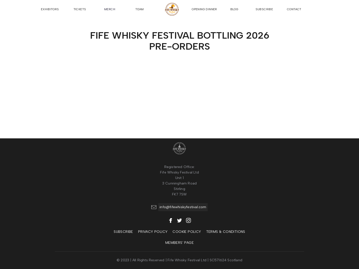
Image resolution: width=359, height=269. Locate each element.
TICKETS (80, 9)
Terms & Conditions (225, 232)
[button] (316, 9)
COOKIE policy (187, 232)
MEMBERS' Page (179, 243)
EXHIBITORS (50, 9)
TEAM (139, 9)
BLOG (234, 9)
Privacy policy (153, 232)
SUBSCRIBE (264, 9)
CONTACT (294, 9)
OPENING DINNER (204, 9)
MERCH (109, 9)
